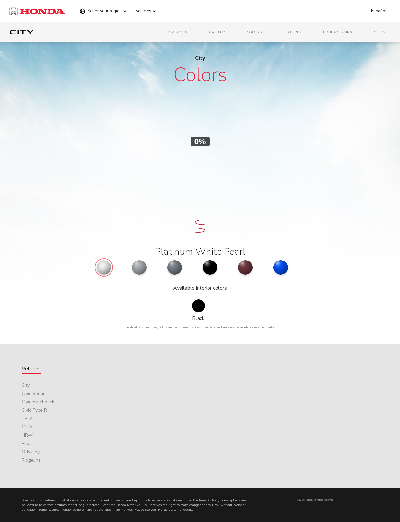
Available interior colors (200, 288)
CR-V (27, 427)
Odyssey (31, 452)
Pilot (26, 444)
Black (198, 318)
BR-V (27, 418)
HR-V (27, 435)
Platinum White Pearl (200, 251)
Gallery (217, 32)
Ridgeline (31, 460)
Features (292, 32)
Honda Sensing (337, 32)
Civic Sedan (34, 393)
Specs (379, 32)
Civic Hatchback (38, 402)
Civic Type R (34, 410)
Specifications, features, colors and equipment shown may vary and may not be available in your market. (200, 327)
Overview (178, 32)
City (26, 385)
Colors (254, 32)
